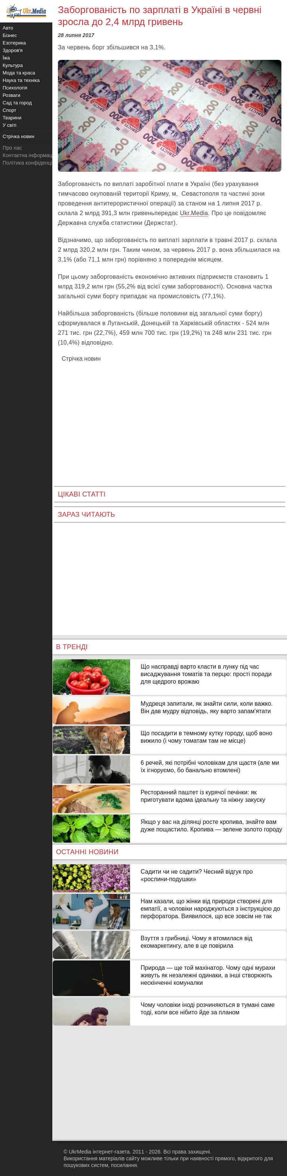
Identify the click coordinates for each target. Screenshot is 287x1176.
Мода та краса (19, 73)
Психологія (15, 88)
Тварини (12, 117)
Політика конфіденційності (35, 163)
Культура (13, 65)
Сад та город (17, 103)
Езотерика (14, 43)
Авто (8, 28)
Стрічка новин (81, 358)
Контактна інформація (29, 155)
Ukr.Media (194, 213)
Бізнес (10, 35)
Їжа (6, 58)
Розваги (11, 95)
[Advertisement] (169, 418)
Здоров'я (13, 50)
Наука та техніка (21, 80)
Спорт (9, 110)
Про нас (12, 148)
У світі (9, 125)
